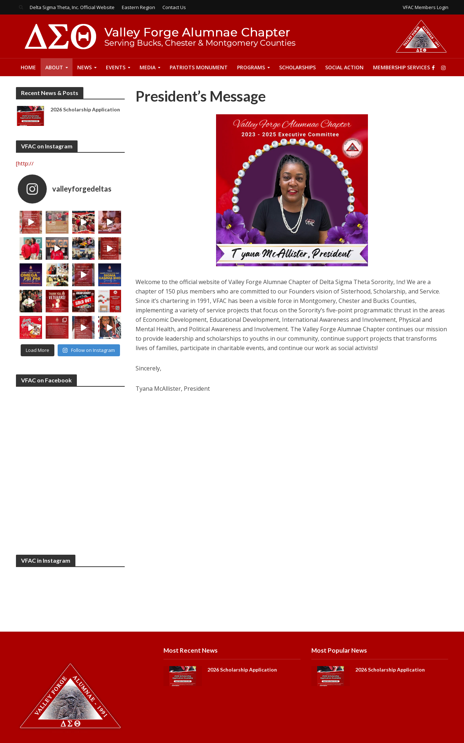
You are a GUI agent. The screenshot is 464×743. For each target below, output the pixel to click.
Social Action (344, 67)
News (84, 67)
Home (28, 67)
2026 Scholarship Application (85, 109)
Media (148, 67)
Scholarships (297, 67)
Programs (251, 67)
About (54, 67)
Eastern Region (138, 7)
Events (115, 67)
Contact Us (174, 7)
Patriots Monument (199, 67)
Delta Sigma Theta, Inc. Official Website (72, 7)
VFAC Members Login (425, 7)
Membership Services (401, 67)
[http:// (25, 163)
